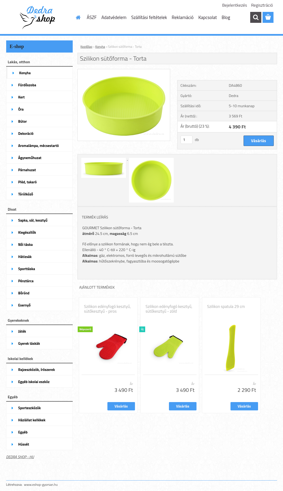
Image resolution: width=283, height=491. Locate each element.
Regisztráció (262, 5)
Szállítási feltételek (149, 17)
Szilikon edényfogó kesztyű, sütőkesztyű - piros (107, 309)
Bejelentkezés (234, 5)
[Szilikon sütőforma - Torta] (124, 71)
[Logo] (39, 17)
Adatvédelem (114, 17)
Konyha (100, 46)
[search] (255, 17)
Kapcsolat (207, 17)
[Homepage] (77, 17)
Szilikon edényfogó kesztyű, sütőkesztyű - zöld (169, 309)
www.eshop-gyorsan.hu (41, 484)
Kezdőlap (86, 46)
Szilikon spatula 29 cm (226, 306)
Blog (226, 17)
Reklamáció (183, 17)
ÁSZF (92, 17)
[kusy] (186, 140)
